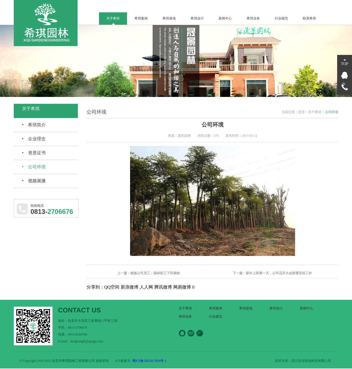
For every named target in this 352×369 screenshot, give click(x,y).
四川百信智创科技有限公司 (311, 361)
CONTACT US (79, 310)
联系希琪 (309, 18)
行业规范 (281, 18)
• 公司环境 (34, 166)
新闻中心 (225, 18)
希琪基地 (169, 18)
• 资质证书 (34, 152)
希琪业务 (253, 18)
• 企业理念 (34, 138)
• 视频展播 (34, 180)
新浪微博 (129, 287)
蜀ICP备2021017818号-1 (149, 361)
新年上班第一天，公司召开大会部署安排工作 (279, 273)
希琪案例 (141, 18)
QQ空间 (111, 287)
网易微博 (182, 287)
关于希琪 (113, 18)
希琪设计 (197, 18)
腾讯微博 (163, 287)
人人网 (146, 287)
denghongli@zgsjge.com (86, 341)
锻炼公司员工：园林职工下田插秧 (155, 273)
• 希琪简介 (34, 124)
